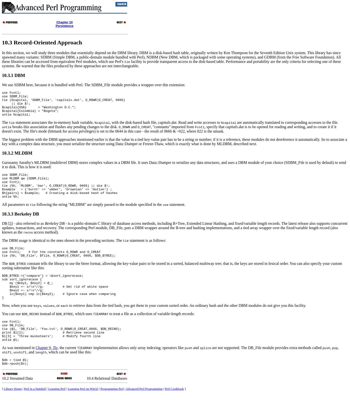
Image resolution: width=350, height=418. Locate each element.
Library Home (13, 412)
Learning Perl (56, 412)
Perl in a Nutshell (35, 412)
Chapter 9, (47, 370)
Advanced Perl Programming (144, 412)
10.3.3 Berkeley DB (20, 224)
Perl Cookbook (174, 412)
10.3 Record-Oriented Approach (42, 42)
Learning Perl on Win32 (83, 412)
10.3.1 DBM (13, 75)
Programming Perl (112, 412)
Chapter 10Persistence (64, 24)
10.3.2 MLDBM (17, 158)
